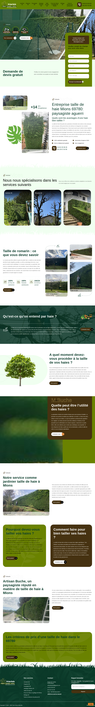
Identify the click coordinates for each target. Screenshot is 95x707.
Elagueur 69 (28, 4)
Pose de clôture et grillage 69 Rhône (55, 4)
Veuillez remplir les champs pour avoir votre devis (78, 47)
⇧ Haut (90, 704)
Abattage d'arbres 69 (41, 4)
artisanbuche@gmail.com (54, 685)
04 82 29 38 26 (86, 3)
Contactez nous (26, 38)
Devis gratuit (8, 290)
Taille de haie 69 (47, 4)
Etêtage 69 (62, 4)
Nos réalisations (9, 38)
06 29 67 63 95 (86, 5)
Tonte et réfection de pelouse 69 (70, 4)
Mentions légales (91, 705)
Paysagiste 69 (34, 4)
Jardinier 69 (22, 4)
